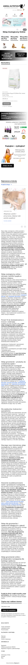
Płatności (3, 636)
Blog (2, 657)
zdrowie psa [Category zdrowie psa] (8, 211)
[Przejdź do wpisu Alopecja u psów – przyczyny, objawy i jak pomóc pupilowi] (14, 199)
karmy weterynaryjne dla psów (14, 501)
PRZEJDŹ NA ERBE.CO (21, 55)
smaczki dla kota (16, 504)
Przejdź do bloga (6, 184)
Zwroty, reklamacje (6, 639)
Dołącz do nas (7, 165)
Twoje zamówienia (5, 626)
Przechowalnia (4, 629)
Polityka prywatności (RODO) (8, 647)
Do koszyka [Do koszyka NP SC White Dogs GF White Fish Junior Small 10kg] (7, 103)
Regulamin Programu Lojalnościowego (10, 648)
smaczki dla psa (5, 504)
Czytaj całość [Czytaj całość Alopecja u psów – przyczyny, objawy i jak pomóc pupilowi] (7, 220)
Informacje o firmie (5, 654)
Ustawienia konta (5, 628)
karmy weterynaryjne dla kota (9, 503)
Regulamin (3, 645)
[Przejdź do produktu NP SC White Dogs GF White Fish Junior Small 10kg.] (14, 78)
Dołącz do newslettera (9, 610)
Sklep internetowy (12, 663)
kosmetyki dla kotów (14, 296)
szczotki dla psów (12, 382)
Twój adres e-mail (5, 606)
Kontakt (3, 656)
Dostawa (3, 637)
